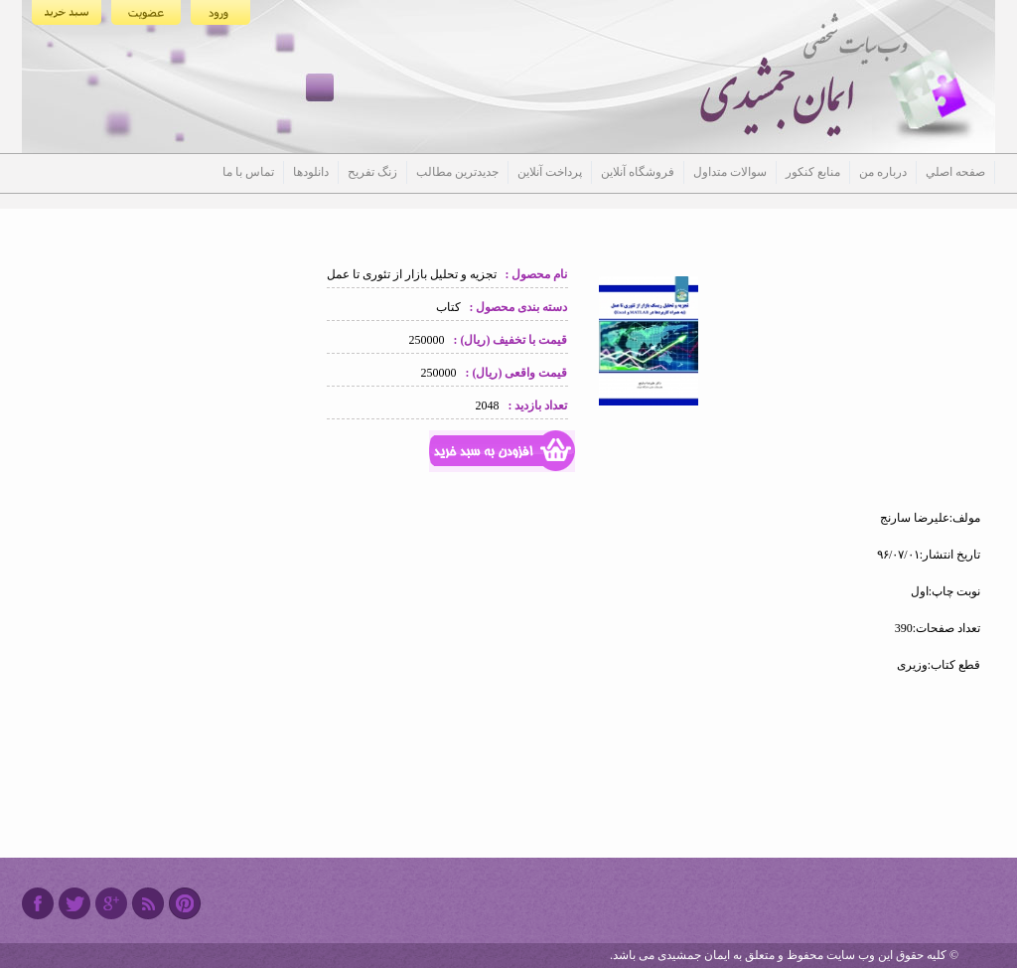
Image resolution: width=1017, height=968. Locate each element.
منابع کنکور (813, 172)
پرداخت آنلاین (549, 172)
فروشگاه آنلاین (637, 172)
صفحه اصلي (955, 172)
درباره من (883, 172)
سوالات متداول (730, 172)
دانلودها (311, 172)
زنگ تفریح (372, 172)
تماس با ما (248, 172)
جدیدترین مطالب (457, 172)
